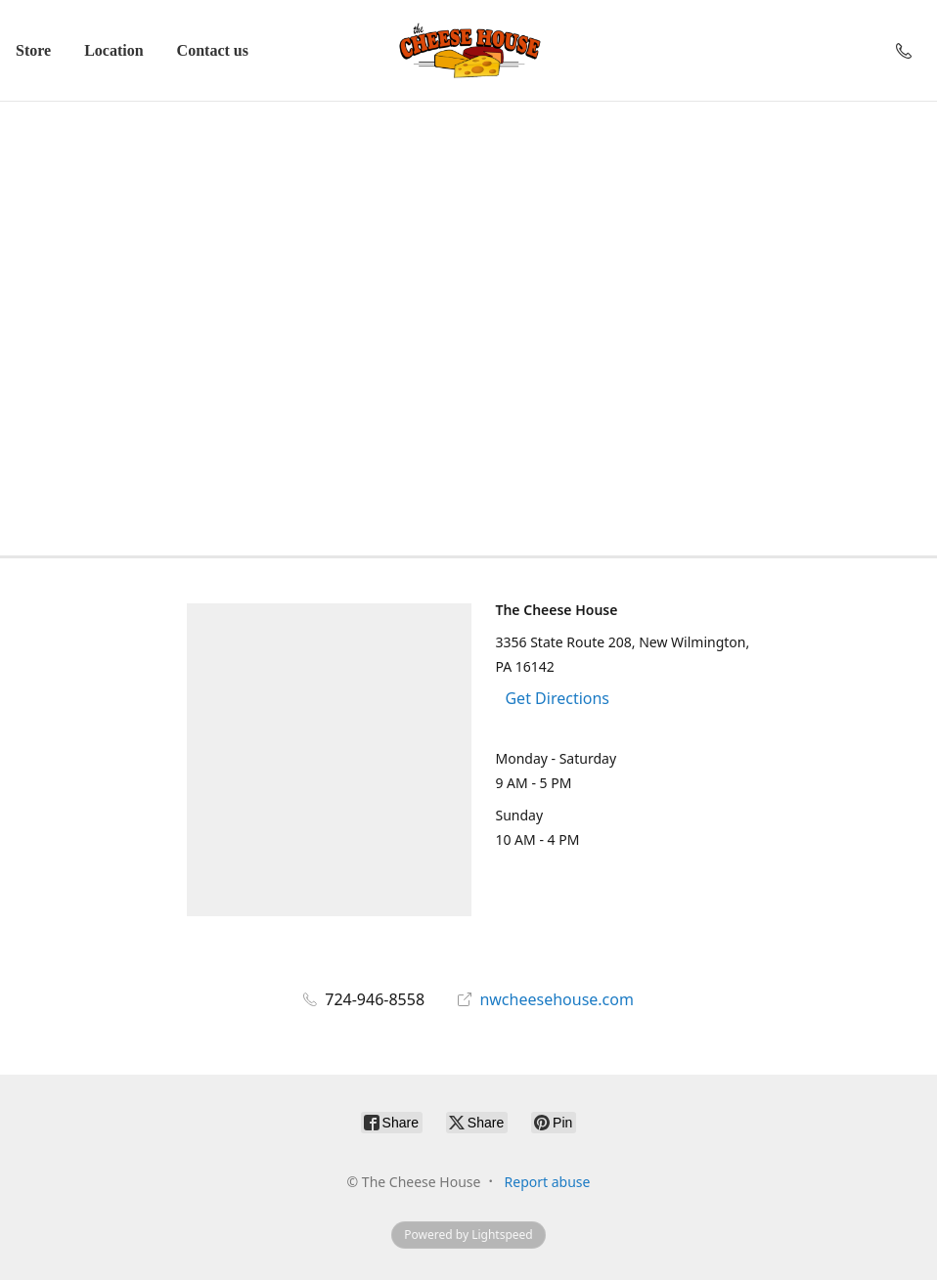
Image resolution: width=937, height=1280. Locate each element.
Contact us (212, 50)
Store (33, 50)
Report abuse (548, 1181)
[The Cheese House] (468, 50)
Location (113, 50)
